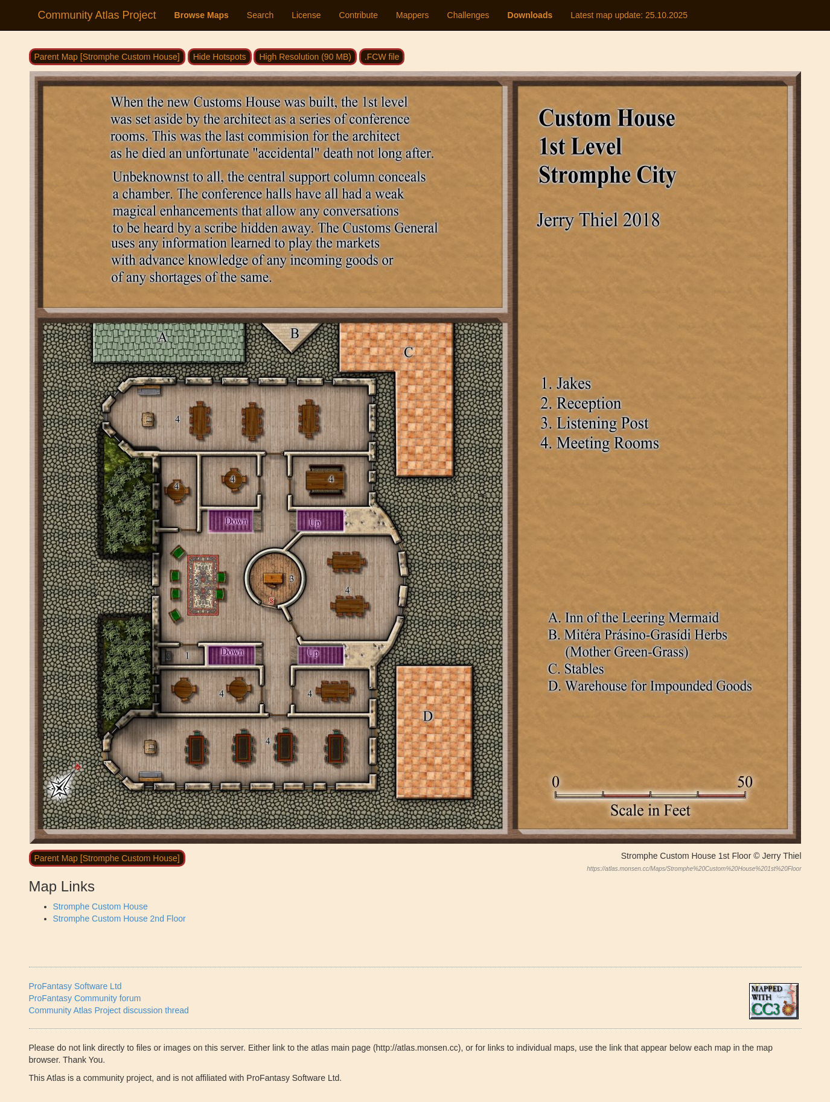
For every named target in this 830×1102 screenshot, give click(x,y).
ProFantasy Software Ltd (75, 986)
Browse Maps (201, 15)
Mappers (412, 15)
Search (260, 15)
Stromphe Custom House (100, 906)
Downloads (530, 15)
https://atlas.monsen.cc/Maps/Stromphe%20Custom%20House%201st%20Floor (694, 868)
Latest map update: (629, 15)
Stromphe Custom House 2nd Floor (119, 918)
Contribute (358, 15)
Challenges (468, 15)
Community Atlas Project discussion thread (109, 1010)
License (306, 15)
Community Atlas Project (97, 15)
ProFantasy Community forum (85, 998)
